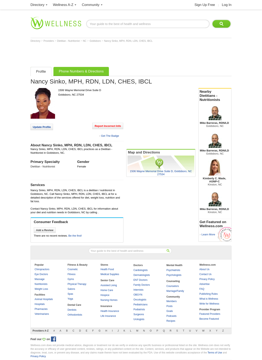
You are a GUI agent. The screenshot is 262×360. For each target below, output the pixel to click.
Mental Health (174, 265)
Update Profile (42, 127)
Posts (169, 306)
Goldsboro (95, 40)
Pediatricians (140, 304)
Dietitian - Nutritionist (68, 40)
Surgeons (138, 314)
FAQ (201, 289)
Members (171, 301)
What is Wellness (208, 298)
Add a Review (44, 230)
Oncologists (139, 299)
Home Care (107, 290)
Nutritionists (41, 284)
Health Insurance (110, 311)
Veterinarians (42, 314)
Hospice (105, 295)
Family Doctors (141, 284)
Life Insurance (108, 316)
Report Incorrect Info (108, 126)
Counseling (173, 281)
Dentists (72, 309)
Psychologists (173, 275)
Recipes (170, 320)
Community (90, 5)
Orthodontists (75, 314)
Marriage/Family (175, 291)
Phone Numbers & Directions (81, 71)
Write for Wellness (209, 303)
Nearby (215, 96)
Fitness (72, 274)
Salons (71, 289)
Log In (227, 5)
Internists (138, 289)
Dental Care (74, 305)
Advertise (204, 284)
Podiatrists (139, 309)
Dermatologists (141, 275)
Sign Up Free (204, 5)
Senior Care (107, 280)
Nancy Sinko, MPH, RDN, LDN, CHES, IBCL (128, 40)
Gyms (71, 279)
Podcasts (171, 316)
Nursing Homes (109, 300)
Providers (48, 40)
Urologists (138, 319)
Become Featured (209, 318)
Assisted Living (109, 285)
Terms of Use (215, 352)
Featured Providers (209, 314)
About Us (204, 269)
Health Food (107, 269)
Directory (37, 5)
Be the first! (75, 235)
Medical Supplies (110, 274)
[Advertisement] (105, 53)
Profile (41, 71)
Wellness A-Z (63, 5)
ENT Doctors (140, 280)
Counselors (172, 286)
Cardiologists (140, 270)
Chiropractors (42, 269)
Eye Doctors (41, 274)
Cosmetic (73, 269)
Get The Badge (110, 135)
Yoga (70, 298)
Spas (70, 293)
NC (85, 40)
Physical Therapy (77, 284)
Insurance (106, 306)
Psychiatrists (173, 270)
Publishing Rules (208, 293)
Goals (169, 311)
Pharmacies (41, 309)
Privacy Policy (207, 279)
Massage (40, 279)
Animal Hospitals (44, 299)
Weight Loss (41, 289)
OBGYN (137, 294)
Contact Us (205, 274)
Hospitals (40, 304)
